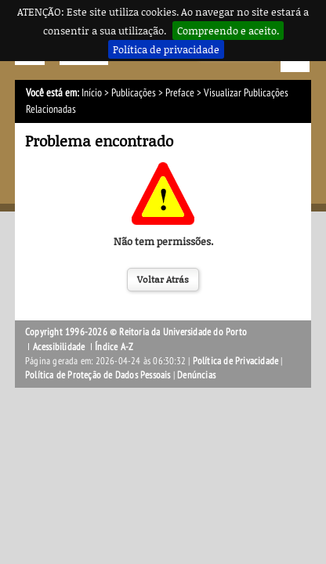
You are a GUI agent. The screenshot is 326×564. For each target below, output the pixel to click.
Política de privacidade (166, 49)
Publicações (133, 92)
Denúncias (196, 375)
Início (92, 92)
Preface (179, 92)
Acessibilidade (59, 347)
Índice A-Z (114, 347)
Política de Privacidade (236, 361)
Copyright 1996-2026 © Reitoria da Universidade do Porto (136, 332)
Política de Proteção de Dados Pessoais (98, 375)
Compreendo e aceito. (228, 31)
